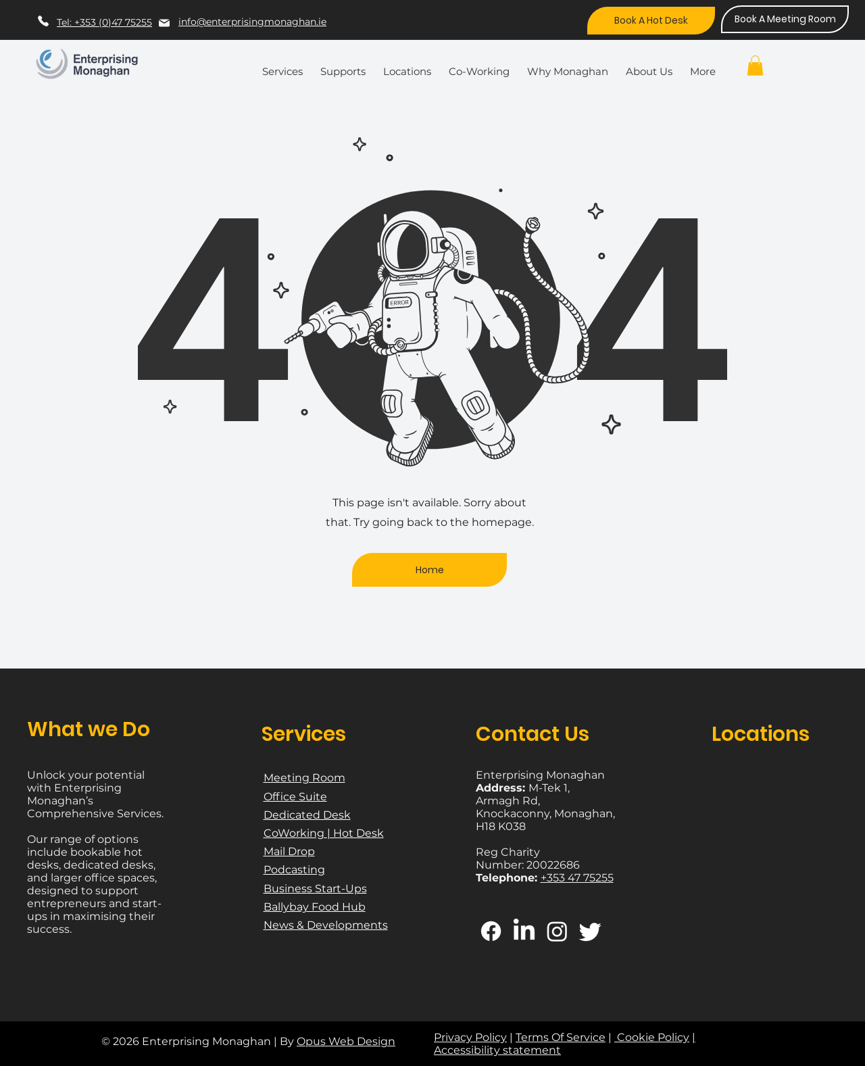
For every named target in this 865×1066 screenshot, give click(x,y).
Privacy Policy (470, 1037)
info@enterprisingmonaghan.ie (252, 22)
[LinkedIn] (524, 931)
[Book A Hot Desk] (651, 20)
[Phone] (42, 20)
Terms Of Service (561, 1037)
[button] (286, 65)
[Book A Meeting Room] (785, 19)
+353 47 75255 (577, 877)
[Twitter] (590, 931)
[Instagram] (557, 931)
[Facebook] (491, 931)
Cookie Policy (651, 1037)
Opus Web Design (346, 1041)
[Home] (429, 570)
